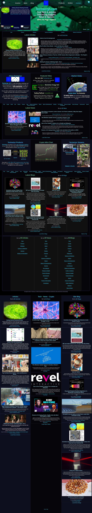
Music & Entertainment (47, 104)
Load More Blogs (43, 233)
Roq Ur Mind (79, 172)
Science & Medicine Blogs (14, 198)
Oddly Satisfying (54, 172)
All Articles (64, 35)
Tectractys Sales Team (20, 96)
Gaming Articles (59, 47)
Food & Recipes (75, 104)
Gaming (62, 32)
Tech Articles (59, 39)
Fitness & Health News (56, 114)
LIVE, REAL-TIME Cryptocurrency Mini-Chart (18, 162)
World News (57, 131)
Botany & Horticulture (77, 32)
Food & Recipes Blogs (76, 377)
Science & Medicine (49, 32)
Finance (22, 32)
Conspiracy (62, 105)
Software (34, 32)
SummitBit (21, 163)
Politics (18, 104)
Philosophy (25, 171)
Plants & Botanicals (24, 158)
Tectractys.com (47, 78)
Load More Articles (46, 71)
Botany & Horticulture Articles (14, 58)
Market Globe (72, 93)
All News (64, 108)
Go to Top (46, 509)
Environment (82, 104)
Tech (11, 32)
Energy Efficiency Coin (52, 90)
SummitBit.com (49, 93)
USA (15, 104)
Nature (40, 104)
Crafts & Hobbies (77, 171)
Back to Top (87, 71)
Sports (87, 104)
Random (67, 172)
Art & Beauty (60, 104)
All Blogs (64, 175)
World (12, 104)
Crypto (7, 104)
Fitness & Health (67, 104)
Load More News (46, 137)
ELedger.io (41, 85)
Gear (27, 104)
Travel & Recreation (31, 105)
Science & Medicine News (16, 130)
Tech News (58, 118)
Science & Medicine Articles (54, 57)
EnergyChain (53, 88)
